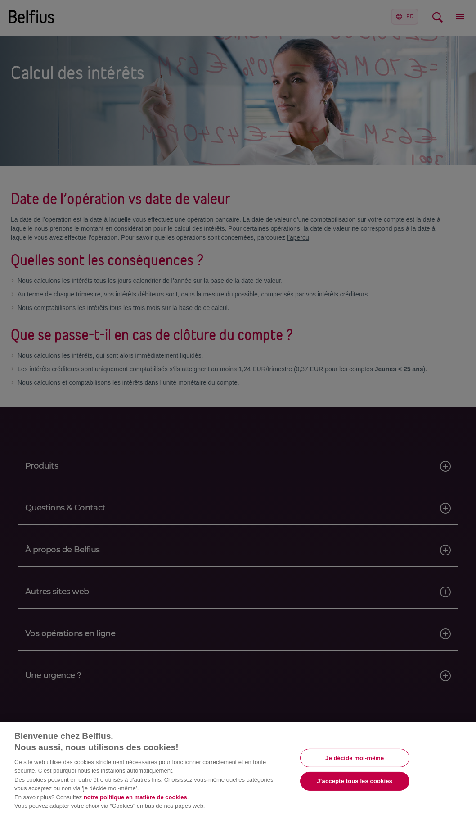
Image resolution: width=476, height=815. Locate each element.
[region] (238, 768)
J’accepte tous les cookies (354, 781)
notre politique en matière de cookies (135, 797)
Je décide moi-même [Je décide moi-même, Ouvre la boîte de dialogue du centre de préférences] (354, 757)
